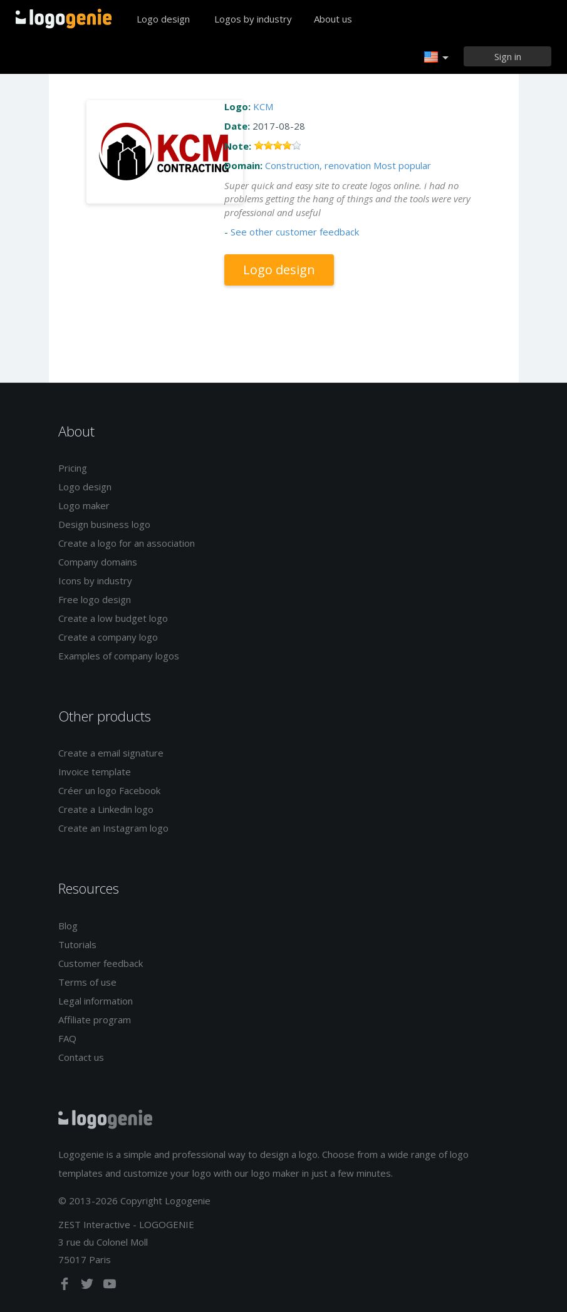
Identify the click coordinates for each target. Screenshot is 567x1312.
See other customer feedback (295, 231)
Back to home (64, 19)
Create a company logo (108, 637)
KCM (263, 106)
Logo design (163, 19)
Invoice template (94, 771)
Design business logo (104, 524)
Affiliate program (94, 1019)
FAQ (67, 1038)
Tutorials (77, 944)
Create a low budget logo (113, 618)
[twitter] (88, 1286)
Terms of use (87, 982)
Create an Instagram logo (113, 828)
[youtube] (109, 1286)
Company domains (97, 561)
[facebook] (65, 1286)
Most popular (402, 165)
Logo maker (84, 505)
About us (333, 19)
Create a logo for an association (126, 543)
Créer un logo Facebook (109, 790)
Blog (68, 925)
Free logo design (94, 599)
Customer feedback (100, 963)
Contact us (81, 1057)
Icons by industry (95, 580)
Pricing (72, 468)
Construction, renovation (318, 165)
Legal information (95, 1000)
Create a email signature (111, 752)
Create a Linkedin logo (105, 809)
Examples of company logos (118, 655)
